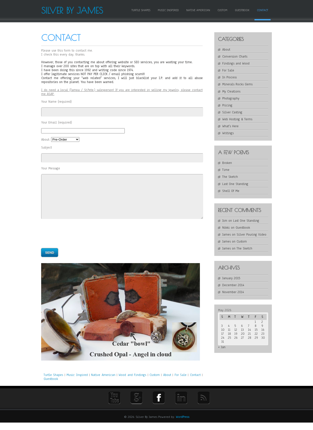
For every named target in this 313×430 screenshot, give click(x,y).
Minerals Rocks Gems (237, 84)
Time (225, 170)
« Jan (221, 347)
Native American (198, 10)
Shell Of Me (230, 191)
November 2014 (233, 292)
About (167, 382)
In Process (229, 77)
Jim (224, 220)
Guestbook (242, 10)
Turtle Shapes (140, 10)
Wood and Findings (132, 382)
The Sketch (230, 177)
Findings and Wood (236, 63)
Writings (228, 133)
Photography (230, 98)
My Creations (231, 91)
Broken (227, 163)
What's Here (230, 126)
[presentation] (79, 241)
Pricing (227, 105)
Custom (222, 10)
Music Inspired (168, 10)
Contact (262, 10)
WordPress (182, 424)
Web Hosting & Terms (237, 119)
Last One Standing (235, 184)
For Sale (181, 382)
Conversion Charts (234, 56)
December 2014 (233, 285)
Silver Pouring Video (251, 234)
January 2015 (231, 278)
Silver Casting (232, 112)
